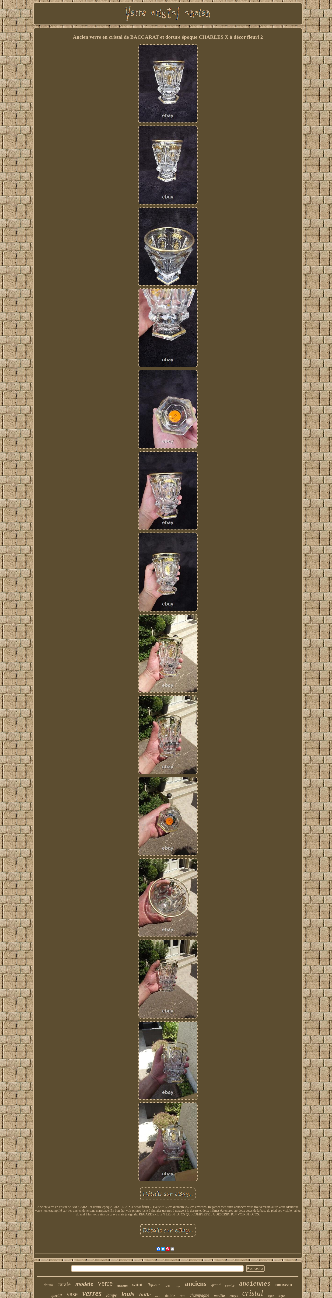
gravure (122, 1285)
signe (282, 1296)
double (170, 1296)
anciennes (255, 1284)
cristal (252, 1293)
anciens (195, 1283)
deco (157, 1296)
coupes (234, 1296)
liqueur (153, 1284)
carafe (64, 1284)
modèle (219, 1296)
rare (182, 1296)
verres (91, 1293)
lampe (111, 1295)
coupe (177, 1286)
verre (105, 1283)
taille (145, 1294)
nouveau (283, 1284)
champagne (199, 1295)
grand (216, 1285)
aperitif (56, 1296)
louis (127, 1294)
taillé (167, 1286)
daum (48, 1285)
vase (72, 1294)
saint (137, 1284)
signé (271, 1296)
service (229, 1285)
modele (84, 1284)
